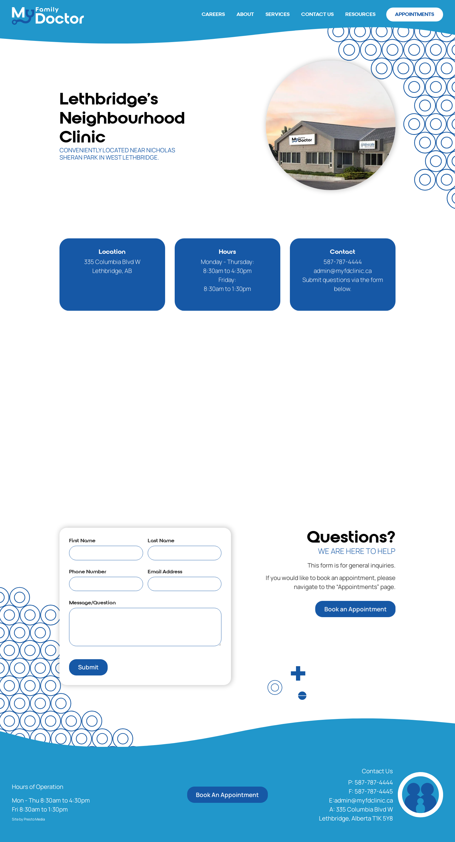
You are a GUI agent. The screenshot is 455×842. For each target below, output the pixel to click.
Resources (360, 14)
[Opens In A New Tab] (356, 814)
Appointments (414, 14)
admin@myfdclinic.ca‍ (343, 283)
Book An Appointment (227, 795)
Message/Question (91, 603)
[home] (48, 16)
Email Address (164, 572)
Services (278, 14)
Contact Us (317, 14)
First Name (81, 541)
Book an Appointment (368, 609)
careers (213, 14)
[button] (370, 782)
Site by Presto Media (28, 819)
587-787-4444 (343, 274)
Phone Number (87, 572)
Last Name (160, 541)
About (245, 14)
